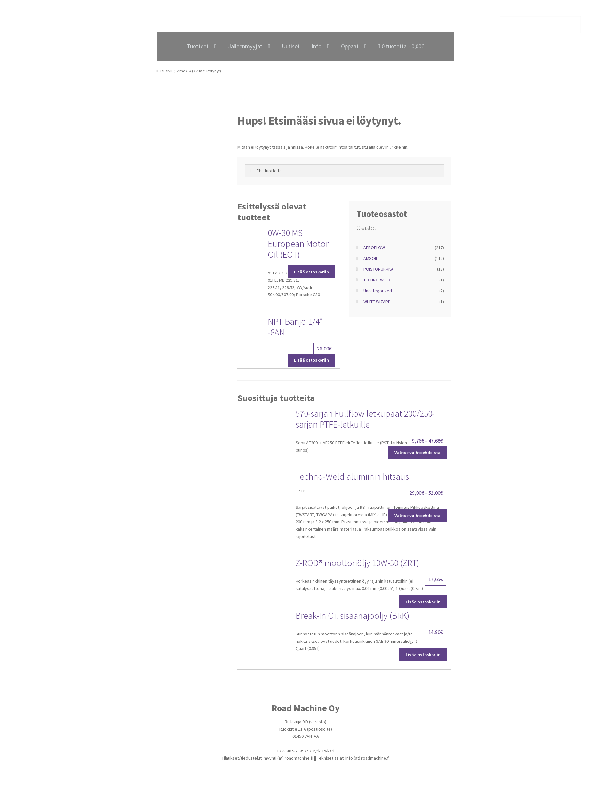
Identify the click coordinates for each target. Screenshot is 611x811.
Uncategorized (377, 291)
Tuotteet (198, 46)
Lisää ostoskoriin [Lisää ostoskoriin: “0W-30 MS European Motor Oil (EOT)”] (311, 272)
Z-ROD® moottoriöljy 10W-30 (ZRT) (357, 563)
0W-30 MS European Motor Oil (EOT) (298, 243)
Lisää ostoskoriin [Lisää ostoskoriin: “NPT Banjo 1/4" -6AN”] (311, 360)
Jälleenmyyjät (245, 46)
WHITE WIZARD (377, 301)
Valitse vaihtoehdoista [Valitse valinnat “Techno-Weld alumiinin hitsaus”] (417, 515)
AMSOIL (370, 258)
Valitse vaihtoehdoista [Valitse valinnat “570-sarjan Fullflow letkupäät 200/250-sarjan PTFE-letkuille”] (417, 452)
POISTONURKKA (378, 269)
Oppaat (350, 46)
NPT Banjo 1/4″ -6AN (295, 327)
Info (316, 46)
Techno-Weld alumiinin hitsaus (352, 476)
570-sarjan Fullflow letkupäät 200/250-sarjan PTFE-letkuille (365, 419)
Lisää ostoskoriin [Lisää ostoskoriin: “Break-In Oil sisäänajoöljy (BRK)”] (423, 654)
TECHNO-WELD (376, 280)
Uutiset (291, 46)
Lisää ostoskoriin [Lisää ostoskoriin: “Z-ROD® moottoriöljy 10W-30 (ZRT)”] (423, 602)
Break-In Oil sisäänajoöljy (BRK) (352, 615)
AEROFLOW (374, 247)
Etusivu (166, 70)
